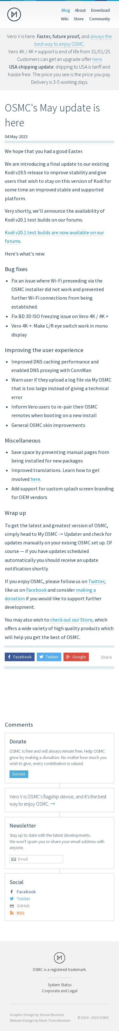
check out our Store (71, 619)
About (80, 10)
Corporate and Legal (59, 990)
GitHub (20, 905)
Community (99, 19)
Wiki (65, 19)
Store (79, 19)
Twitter (96, 581)
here (97, 59)
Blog (66, 10)
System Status (59, 984)
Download (100, 10)
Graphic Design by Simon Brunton (37, 1014)
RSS (17, 913)
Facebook (36, 590)
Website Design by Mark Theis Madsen (40, 1020)
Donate (18, 774)
